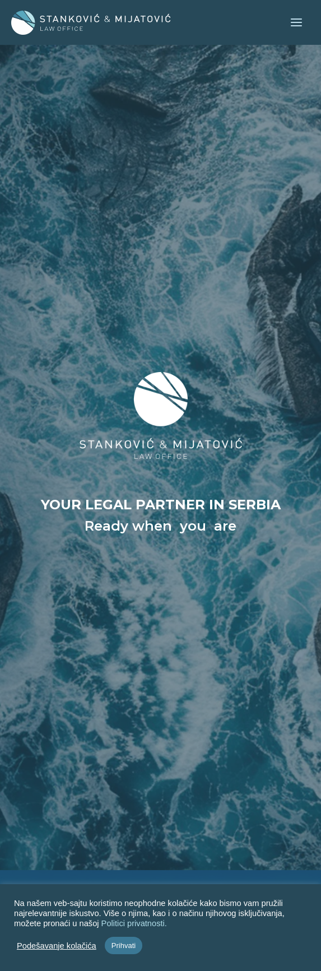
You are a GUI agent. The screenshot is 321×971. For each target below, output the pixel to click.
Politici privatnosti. (134, 923)
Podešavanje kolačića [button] (56, 945)
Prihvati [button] (123, 945)
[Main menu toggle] (296, 22)
